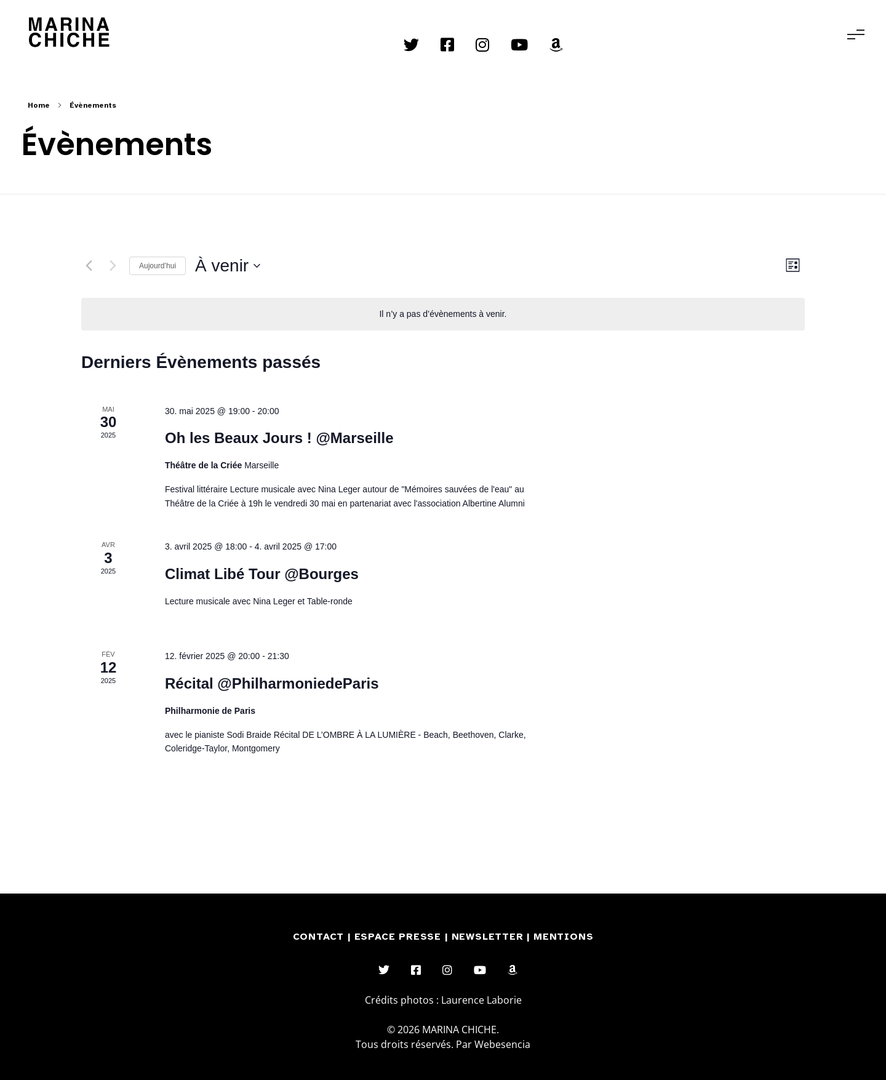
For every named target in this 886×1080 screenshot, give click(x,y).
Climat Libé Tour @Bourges (262, 574)
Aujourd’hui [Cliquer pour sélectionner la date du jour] (157, 266)
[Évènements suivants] (112, 265)
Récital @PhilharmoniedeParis (272, 683)
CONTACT (319, 936)
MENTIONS (563, 936)
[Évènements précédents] (88, 265)
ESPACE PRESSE (399, 936)
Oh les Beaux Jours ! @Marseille (279, 438)
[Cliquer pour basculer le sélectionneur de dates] (227, 266)
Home (39, 105)
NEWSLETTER (489, 936)
